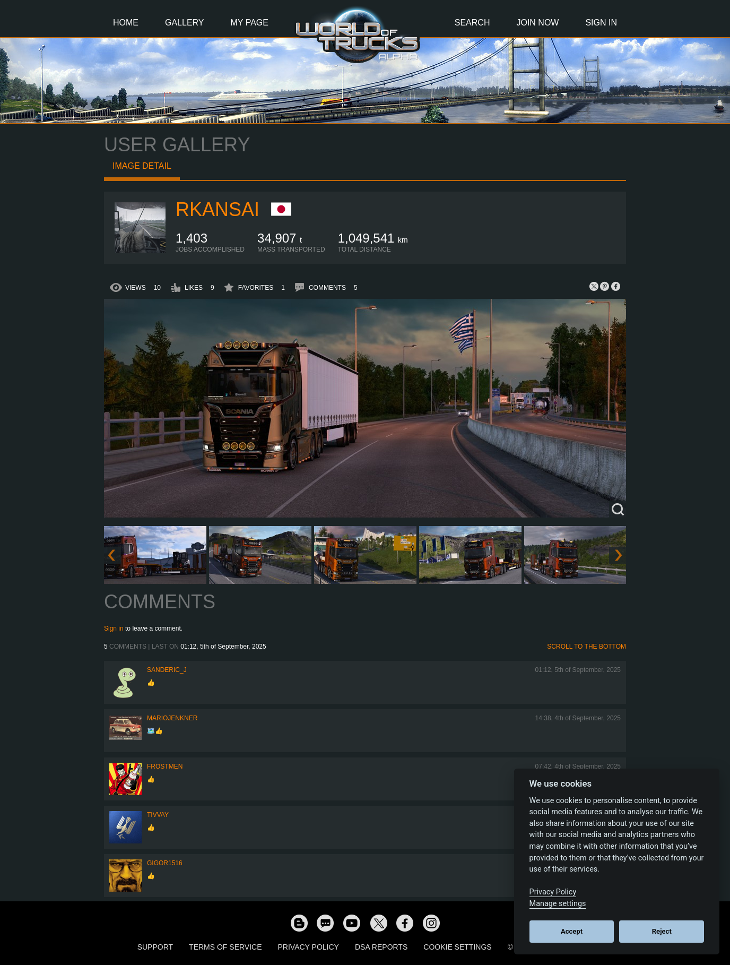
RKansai (217, 209)
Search (472, 22)
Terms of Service (225, 947)
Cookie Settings (457, 947)
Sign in (114, 628)
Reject (662, 931)
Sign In (601, 22)
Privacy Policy (308, 947)
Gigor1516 (165, 863)
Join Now (537, 22)
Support (155, 947)
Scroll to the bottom (586, 646)
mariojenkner (172, 718)
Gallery (184, 22)
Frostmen (165, 766)
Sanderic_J (167, 670)
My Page (249, 22)
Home (125, 22)
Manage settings (557, 903)
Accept (572, 931)
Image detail (141, 165)
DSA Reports (381, 947)
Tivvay (158, 814)
